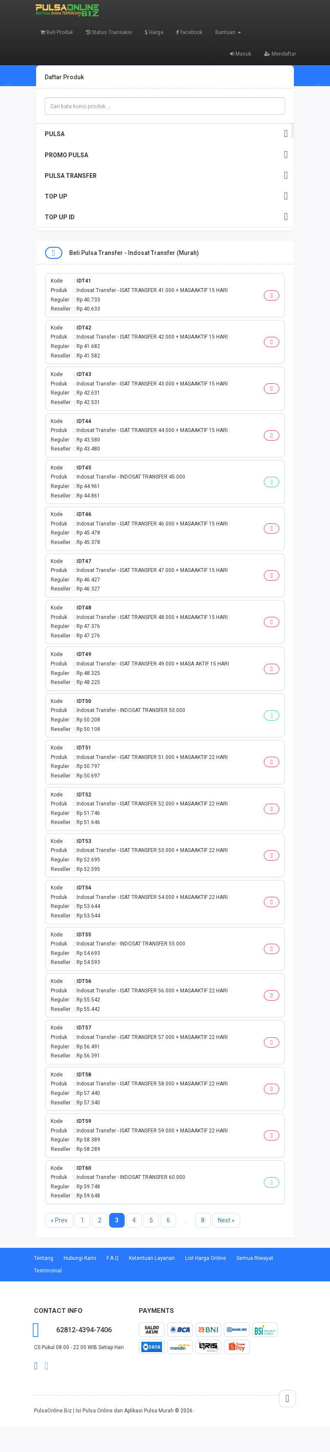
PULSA (166, 133)
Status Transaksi (109, 32)
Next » (226, 1220)
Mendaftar (280, 54)
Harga (154, 32)
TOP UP (166, 196)
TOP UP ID (166, 217)
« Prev (59, 1220)
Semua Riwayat (254, 1258)
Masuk (240, 54)
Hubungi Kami (80, 1258)
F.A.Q (113, 1258)
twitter (47, 1366)
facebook (189, 32)
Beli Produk (56, 32)
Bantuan (228, 32)
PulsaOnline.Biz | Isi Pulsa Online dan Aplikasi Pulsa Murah (104, 1411)
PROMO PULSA (166, 155)
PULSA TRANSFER (166, 175)
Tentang (43, 1258)
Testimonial (48, 1271)
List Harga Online (205, 1258)
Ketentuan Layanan (152, 1258)
